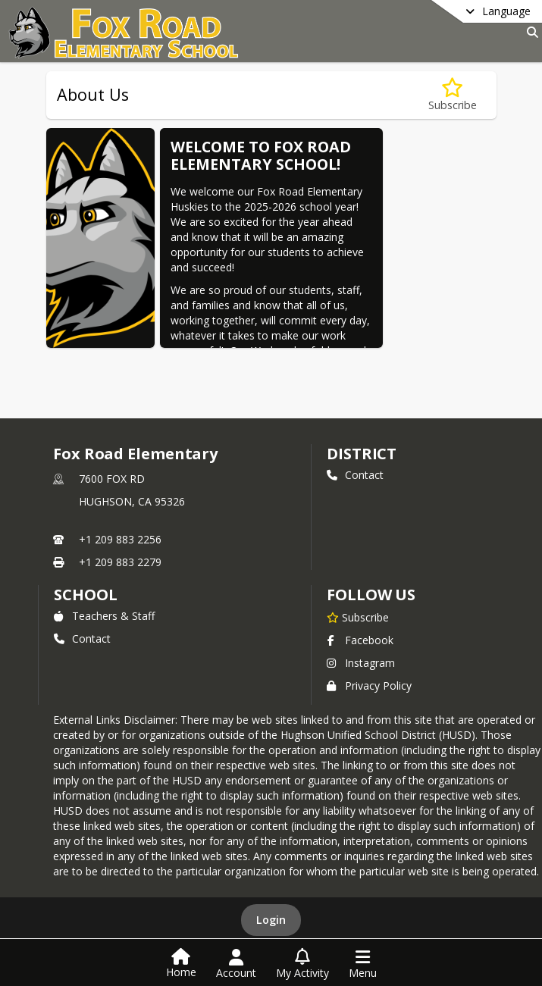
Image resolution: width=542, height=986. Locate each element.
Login (271, 919)
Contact (355, 475)
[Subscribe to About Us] (452, 95)
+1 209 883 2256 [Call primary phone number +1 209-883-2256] (120, 539)
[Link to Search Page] (529, 32)
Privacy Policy (369, 685)
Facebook (360, 640)
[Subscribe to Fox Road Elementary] (358, 617)
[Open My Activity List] (302, 964)
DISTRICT (361, 453)
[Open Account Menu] (236, 964)
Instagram (361, 663)
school (85, 594)
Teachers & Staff (104, 616)
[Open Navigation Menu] (363, 964)
